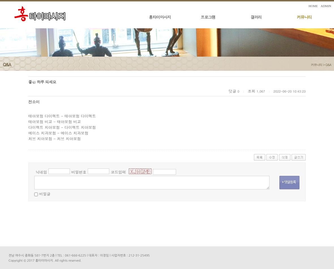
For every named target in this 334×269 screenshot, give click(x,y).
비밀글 (44, 194)
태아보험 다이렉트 (44, 116)
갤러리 (256, 17)
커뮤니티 (304, 17)
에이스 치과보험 (42, 133)
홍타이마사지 (160, 17)
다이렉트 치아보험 (44, 127)
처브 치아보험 (40, 138)
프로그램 (208, 17)
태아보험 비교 (40, 121)
